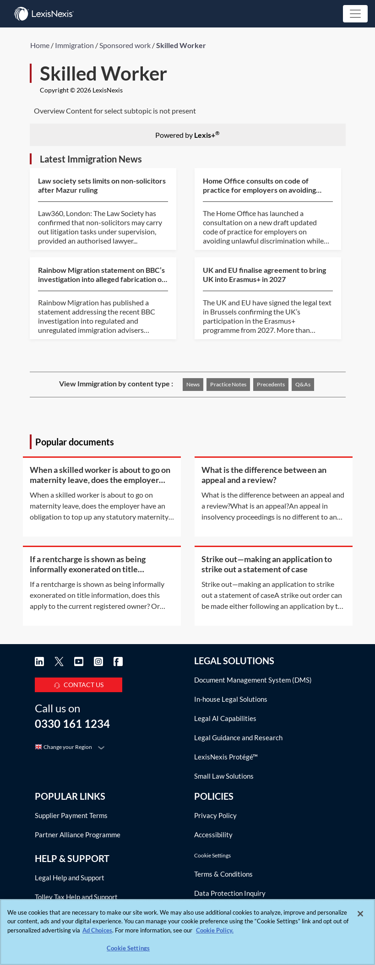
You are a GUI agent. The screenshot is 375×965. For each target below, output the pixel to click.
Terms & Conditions (223, 874)
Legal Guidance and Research (238, 737)
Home (39, 45)
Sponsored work (125, 45)
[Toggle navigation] (355, 13)
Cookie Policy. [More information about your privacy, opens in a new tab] (215, 930)
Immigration (74, 45)
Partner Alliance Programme (77, 834)
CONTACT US (78, 683)
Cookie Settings (212, 855)
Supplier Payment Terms (71, 815)
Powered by (187, 134)
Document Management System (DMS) (253, 680)
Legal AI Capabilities (225, 718)
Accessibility (213, 834)
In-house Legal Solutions (230, 699)
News (193, 384)
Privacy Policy (215, 815)
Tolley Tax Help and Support (76, 897)
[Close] (360, 914)
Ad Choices (97, 930)
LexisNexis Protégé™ (226, 757)
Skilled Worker (181, 45)
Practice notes (228, 384)
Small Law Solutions (224, 776)
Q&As (302, 384)
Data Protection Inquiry (230, 893)
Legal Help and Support (69, 877)
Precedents (271, 384)
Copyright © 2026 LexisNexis (81, 90)
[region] (187, 932)
